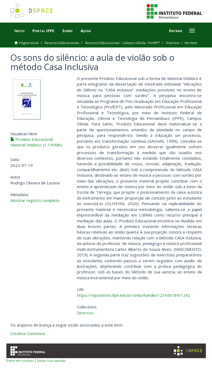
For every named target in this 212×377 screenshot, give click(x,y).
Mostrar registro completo (35, 200)
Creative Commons (27, 333)
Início (19, 30)
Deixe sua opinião (51, 360)
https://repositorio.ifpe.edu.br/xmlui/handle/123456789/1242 (133, 295)
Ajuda (86, 30)
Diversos (172, 43)
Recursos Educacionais (62, 43)
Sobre (67, 30)
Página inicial (29, 43)
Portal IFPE (43, 30)
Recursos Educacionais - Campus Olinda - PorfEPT (122, 43)
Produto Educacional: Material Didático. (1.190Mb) (36, 142)
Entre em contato (20, 360)
